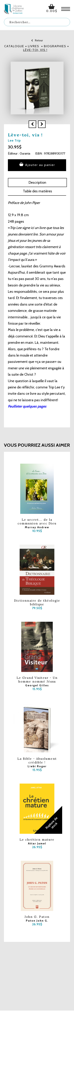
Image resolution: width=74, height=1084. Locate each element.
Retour (37, 40)
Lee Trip (14, 140)
